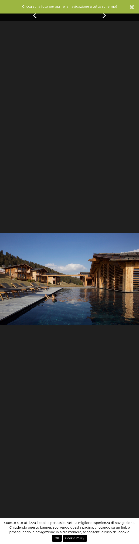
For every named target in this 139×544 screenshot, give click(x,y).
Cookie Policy (74, 538)
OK (57, 538)
